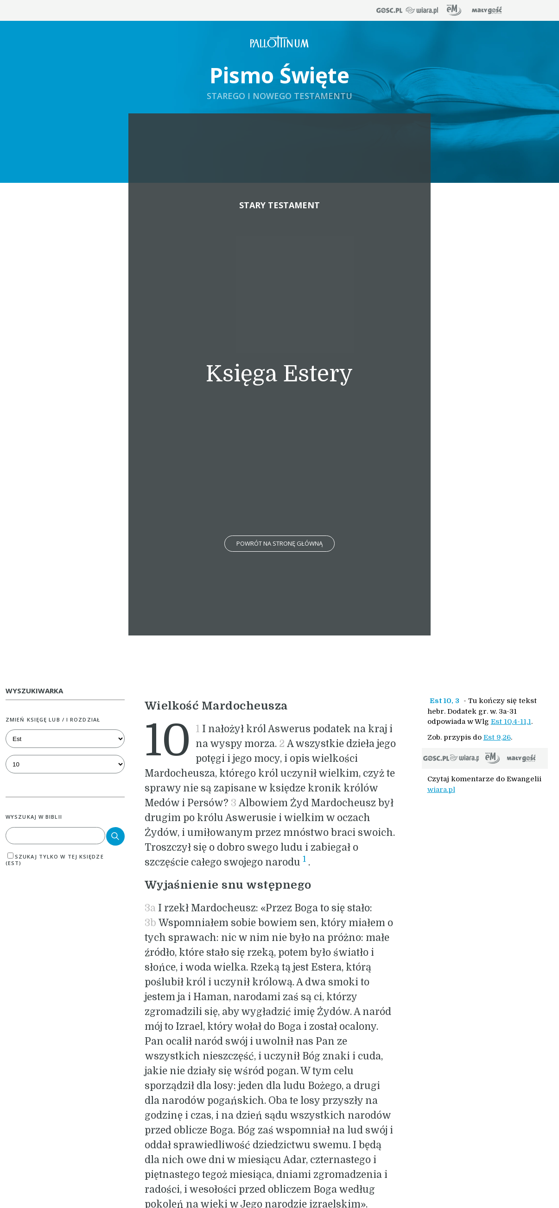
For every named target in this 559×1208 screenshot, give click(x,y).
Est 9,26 (497, 737)
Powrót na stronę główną (279, 543)
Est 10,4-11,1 (511, 721)
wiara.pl (441, 789)
